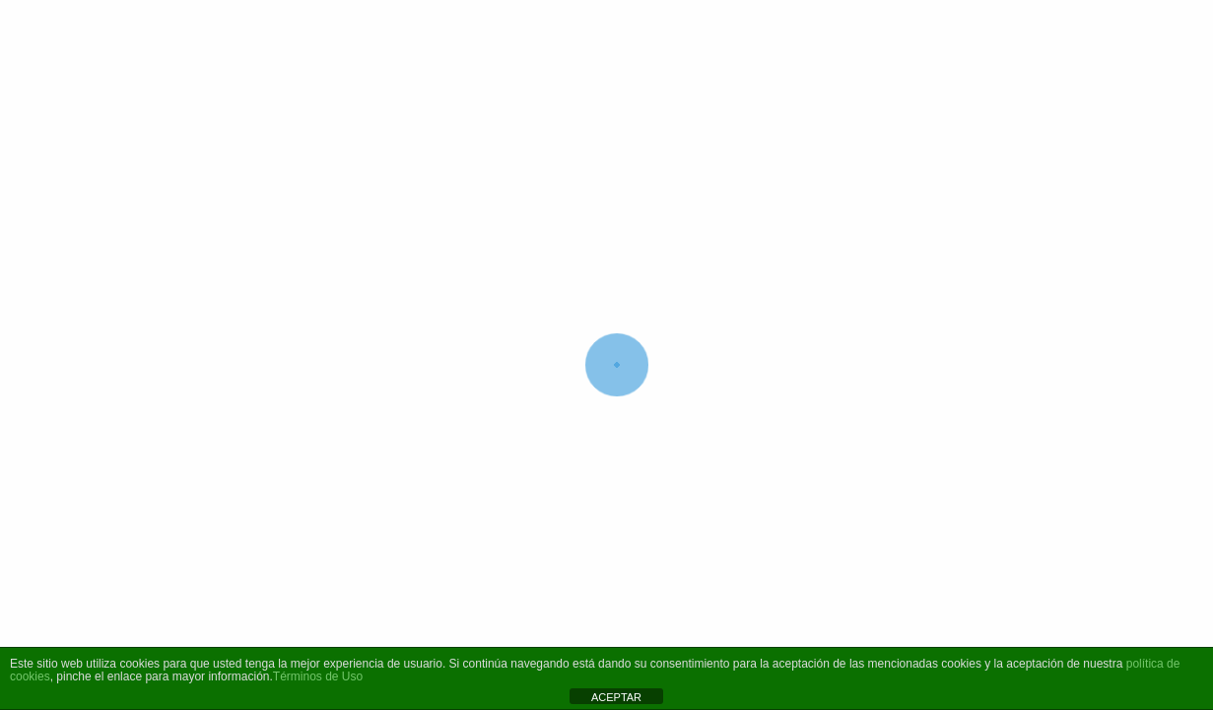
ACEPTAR (616, 697)
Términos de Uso (318, 676)
